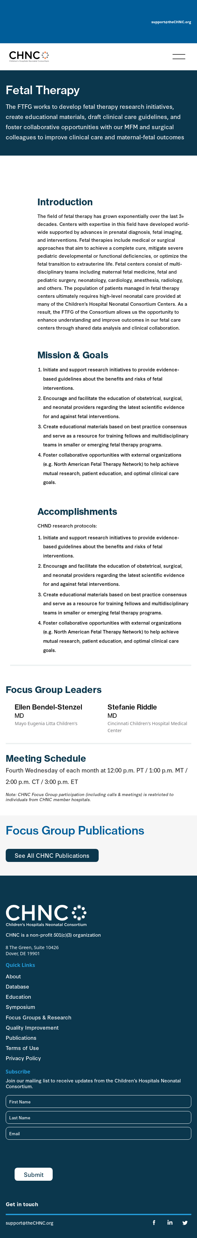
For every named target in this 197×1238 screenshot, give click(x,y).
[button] (179, 57)
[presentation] (54, 1155)
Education (18, 996)
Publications (21, 1037)
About (13, 976)
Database (17, 986)
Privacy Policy (23, 1057)
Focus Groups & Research (38, 1017)
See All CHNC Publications (52, 855)
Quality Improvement (32, 1027)
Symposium (20, 1006)
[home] (27, 56)
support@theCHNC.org (171, 21)
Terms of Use (22, 1047)
